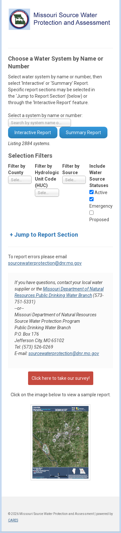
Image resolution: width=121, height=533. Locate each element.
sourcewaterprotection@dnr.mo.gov (45, 263)
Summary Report (83, 132)
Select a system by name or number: (45, 115)
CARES (13, 520)
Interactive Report (33, 132)
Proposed (99, 219)
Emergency (101, 206)
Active (101, 192)
